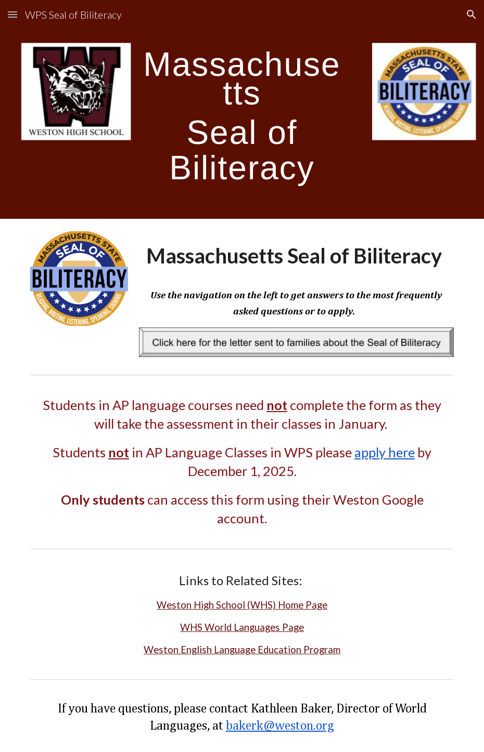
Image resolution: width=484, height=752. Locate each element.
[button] (12, 14)
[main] (242, 109)
